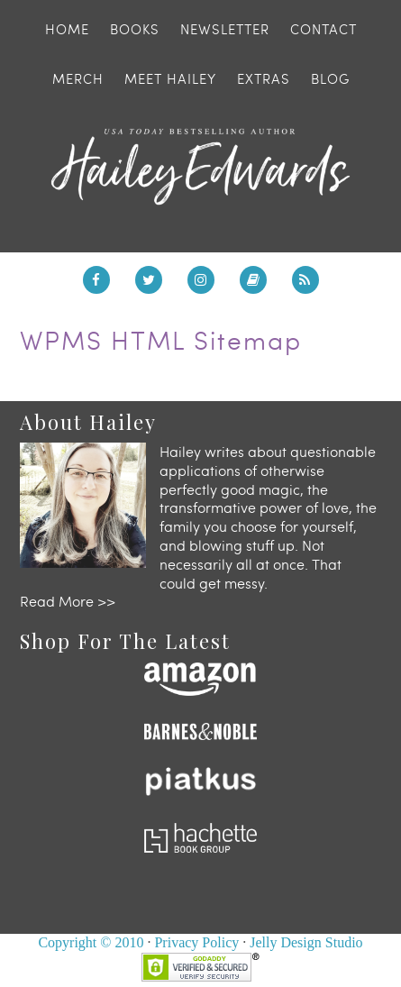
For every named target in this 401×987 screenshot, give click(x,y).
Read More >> (67, 600)
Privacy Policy (196, 942)
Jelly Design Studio (306, 942)
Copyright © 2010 (90, 942)
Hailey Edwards (200, 166)
